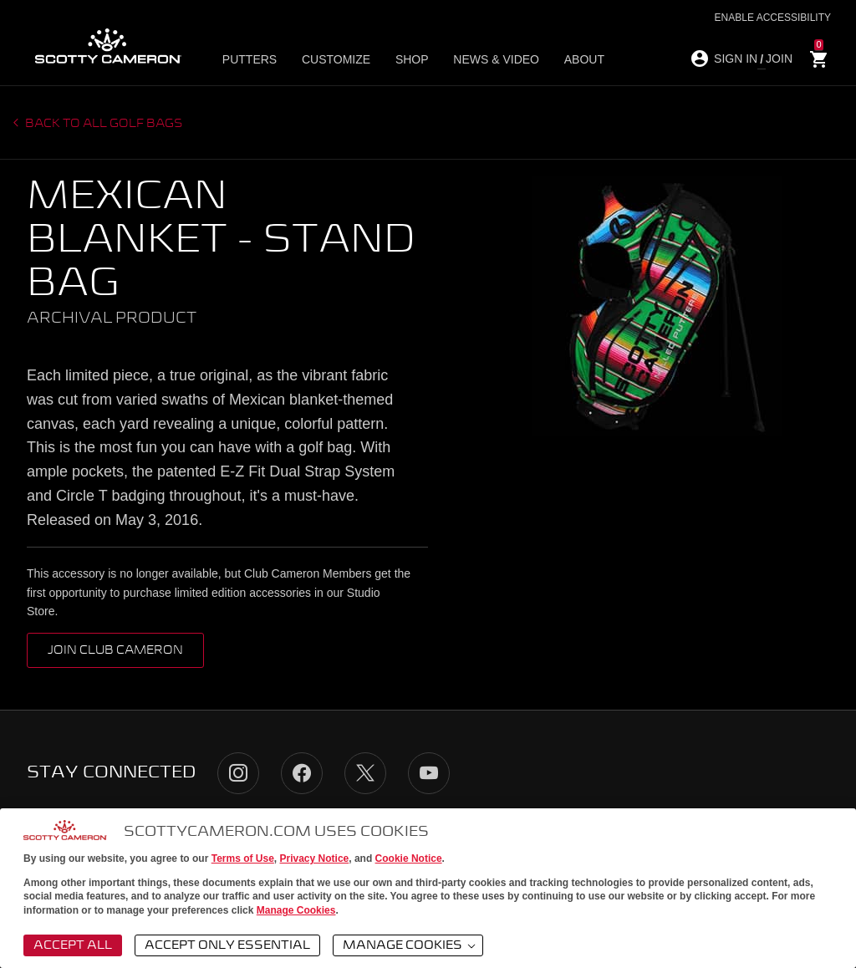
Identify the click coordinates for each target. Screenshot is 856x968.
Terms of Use (242, 858)
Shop (405, 59)
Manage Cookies (296, 910)
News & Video (485, 59)
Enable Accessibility (773, 18)
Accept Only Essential (227, 945)
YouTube (429, 773)
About (568, 59)
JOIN (779, 58)
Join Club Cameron (115, 650)
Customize (334, 59)
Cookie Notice (408, 858)
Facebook (302, 773)
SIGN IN (735, 58)
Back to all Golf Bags (103, 124)
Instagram (238, 773)
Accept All (72, 945)
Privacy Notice (314, 858)
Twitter (365, 773)
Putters (253, 59)
